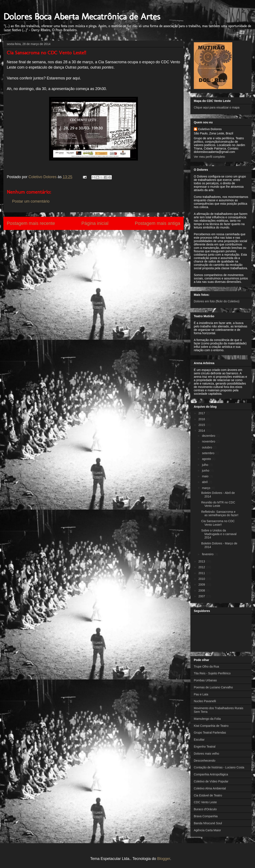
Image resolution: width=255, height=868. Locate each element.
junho (206, 470)
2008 (202, 590)
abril (205, 482)
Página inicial (94, 223)
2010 (202, 579)
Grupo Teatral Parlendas (210, 732)
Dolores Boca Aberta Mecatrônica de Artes (81, 16)
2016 (202, 419)
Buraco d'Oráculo (205, 809)
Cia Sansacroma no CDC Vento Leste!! (218, 522)
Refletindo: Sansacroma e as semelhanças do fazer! (219, 513)
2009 (202, 584)
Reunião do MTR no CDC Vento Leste (218, 504)
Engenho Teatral (204, 746)
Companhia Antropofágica (211, 774)
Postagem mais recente (31, 223)
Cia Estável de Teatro (208, 795)
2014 (202, 430)
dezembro (209, 435)
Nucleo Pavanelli (205, 701)
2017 (202, 413)
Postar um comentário (31, 201)
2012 (202, 567)
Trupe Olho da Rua (206, 666)
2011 (202, 573)
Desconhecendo (204, 760)
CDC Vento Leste (205, 802)
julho (205, 464)
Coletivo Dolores (210, 129)
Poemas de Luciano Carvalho (213, 687)
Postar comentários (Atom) (101, 237)
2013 (202, 561)
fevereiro (208, 554)
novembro (209, 441)
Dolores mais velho (206, 753)
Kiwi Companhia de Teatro (211, 725)
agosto (207, 459)
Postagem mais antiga (157, 223)
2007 (202, 596)
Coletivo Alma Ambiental (210, 788)
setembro (208, 453)
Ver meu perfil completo (209, 156)
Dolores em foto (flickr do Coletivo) (216, 301)
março (206, 488)
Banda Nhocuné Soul (208, 823)
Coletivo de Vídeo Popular (211, 781)
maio (205, 476)
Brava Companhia (206, 816)
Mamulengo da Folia (207, 718)
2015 (202, 425)
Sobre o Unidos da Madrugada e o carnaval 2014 (219, 534)
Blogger (163, 859)
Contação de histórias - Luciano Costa (219, 767)
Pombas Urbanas (205, 680)
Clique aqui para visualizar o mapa (216, 107)
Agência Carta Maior (207, 830)
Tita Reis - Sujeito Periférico (212, 673)
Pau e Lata (201, 694)
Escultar (199, 739)
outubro (207, 447)
